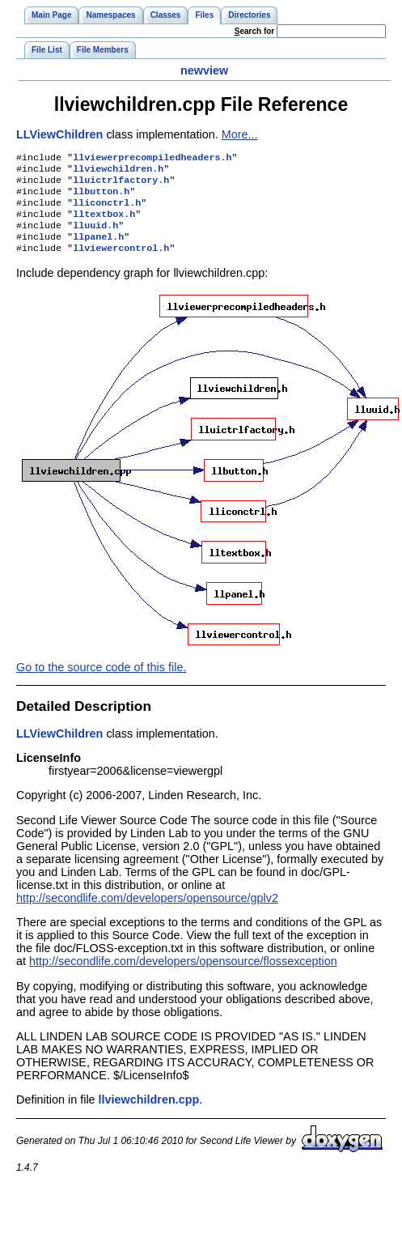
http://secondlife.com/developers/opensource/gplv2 (147, 912)
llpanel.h (98, 249)
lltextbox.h (104, 223)
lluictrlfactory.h (121, 184)
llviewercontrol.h (121, 262)
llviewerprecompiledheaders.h (152, 158)
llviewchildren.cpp (149, 1114)
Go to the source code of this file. (101, 681)
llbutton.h (101, 197)
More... (240, 134)
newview (204, 70)
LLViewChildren (59, 134)
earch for (254, 31)
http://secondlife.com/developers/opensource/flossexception (183, 975)
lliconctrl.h (107, 210)
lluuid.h (95, 236)
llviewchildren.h (118, 171)
